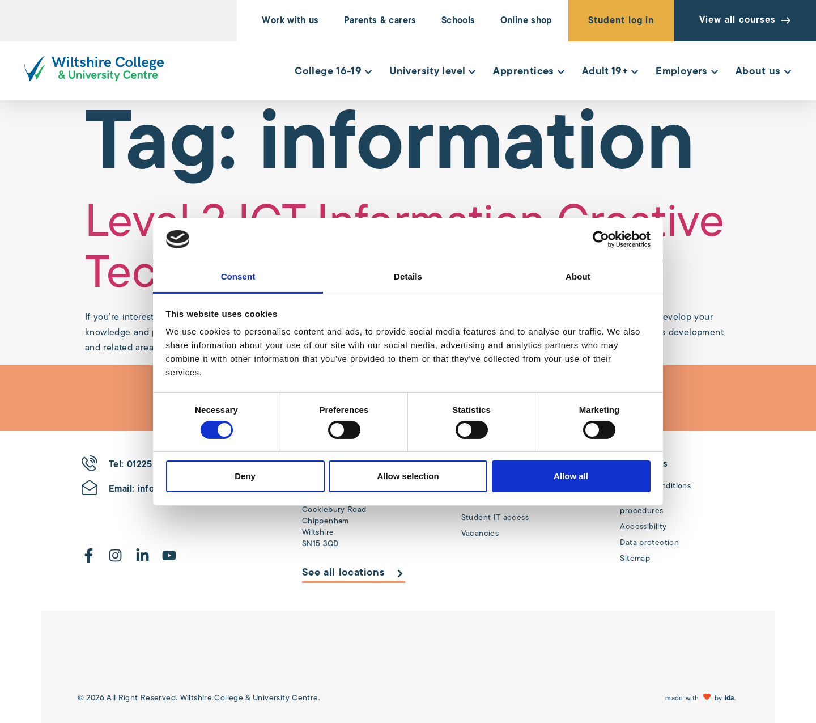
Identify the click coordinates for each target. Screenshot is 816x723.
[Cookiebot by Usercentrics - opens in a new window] (601, 239)
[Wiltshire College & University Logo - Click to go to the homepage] (94, 68)
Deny (245, 476)
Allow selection (408, 476)
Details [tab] (408, 276)
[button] (701, 698)
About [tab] (578, 276)
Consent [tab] (238, 276)
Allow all (571, 476)
